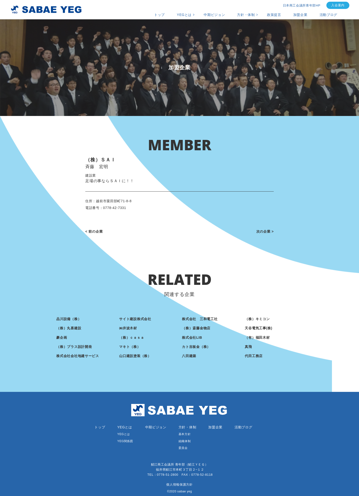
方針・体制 (246, 15)
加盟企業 (300, 15)
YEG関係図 (125, 441)
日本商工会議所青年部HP (302, 5)
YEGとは (184, 15)
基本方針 (185, 434)
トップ (159, 15)
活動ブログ (328, 15)
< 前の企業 (94, 231)
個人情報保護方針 (179, 484)
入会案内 (338, 5)
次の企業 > (265, 231)
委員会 (183, 448)
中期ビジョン (214, 15)
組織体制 (185, 441)
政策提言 (274, 15)
